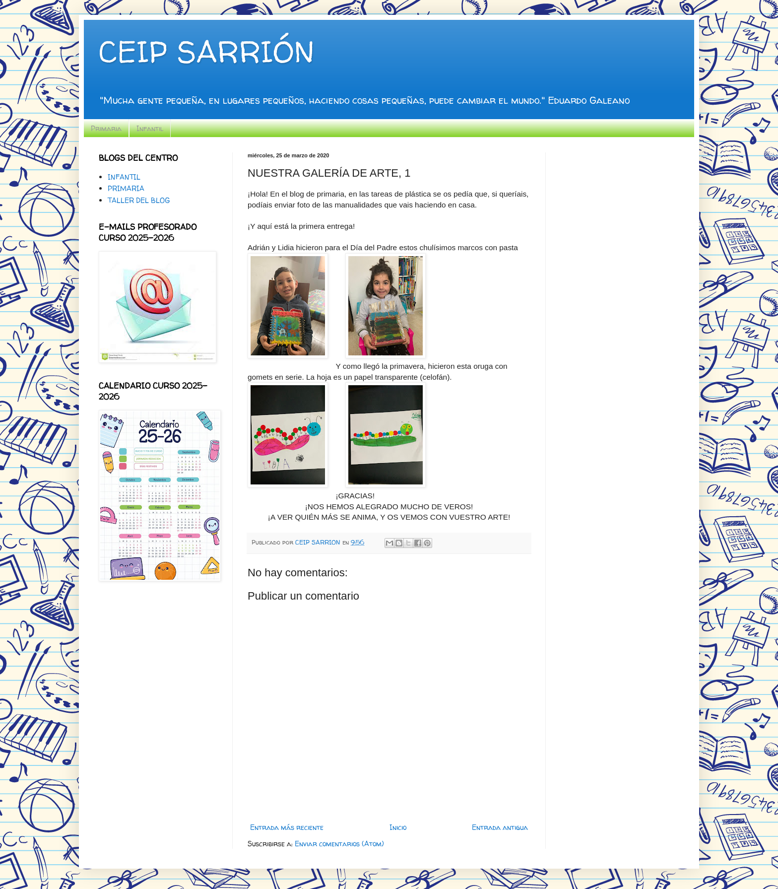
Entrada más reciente (287, 827)
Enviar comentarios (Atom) (339, 843)
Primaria (106, 128)
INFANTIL (124, 177)
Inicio (397, 827)
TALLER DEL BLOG (139, 200)
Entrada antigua (500, 827)
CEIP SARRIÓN (206, 51)
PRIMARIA (126, 188)
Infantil (149, 128)
